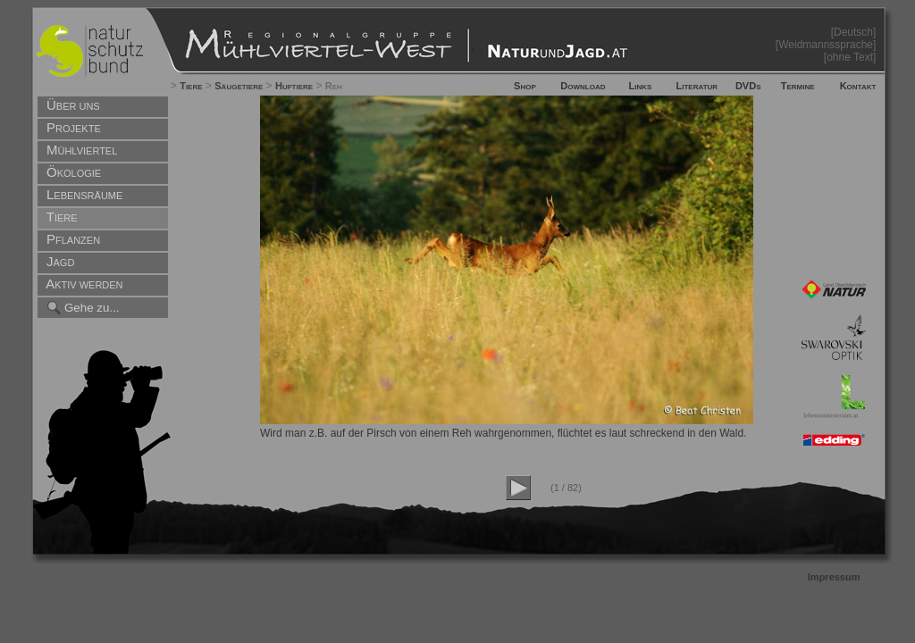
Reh (333, 85)
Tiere (191, 85)
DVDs (748, 85)
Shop (525, 85)
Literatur (697, 85)
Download (582, 85)
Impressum (834, 577)
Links (640, 85)
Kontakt (858, 85)
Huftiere (294, 85)
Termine (798, 85)
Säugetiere (238, 85)
